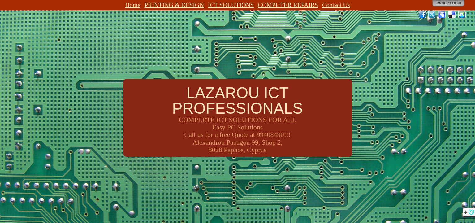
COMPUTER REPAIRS (288, 5)
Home (132, 5)
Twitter (432, 14)
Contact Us (336, 5)
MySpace (442, 14)
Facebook (422, 14)
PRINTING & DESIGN (174, 5)
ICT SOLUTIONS (231, 5)
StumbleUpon (462, 14)
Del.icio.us (452, 14)
